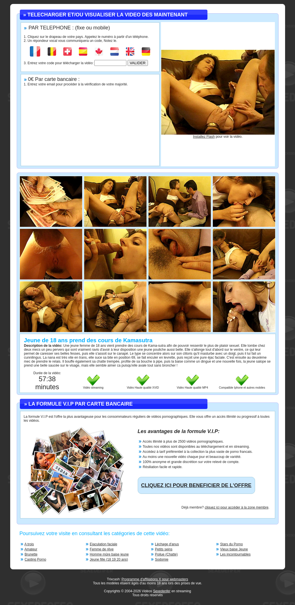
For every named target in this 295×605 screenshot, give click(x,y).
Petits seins (163, 549)
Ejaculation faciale (103, 544)
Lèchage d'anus (167, 544)
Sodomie (161, 559)
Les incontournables (235, 554)
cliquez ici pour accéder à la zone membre (236, 507)
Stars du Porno (231, 544)
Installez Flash (204, 137)
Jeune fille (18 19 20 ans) (109, 559)
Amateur (30, 549)
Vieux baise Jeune (234, 549)
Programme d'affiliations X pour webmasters (155, 579)
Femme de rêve (102, 549)
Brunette (31, 554)
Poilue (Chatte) (166, 554)
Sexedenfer (161, 591)
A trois (29, 544)
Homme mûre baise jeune (109, 554)
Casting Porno (35, 559)
